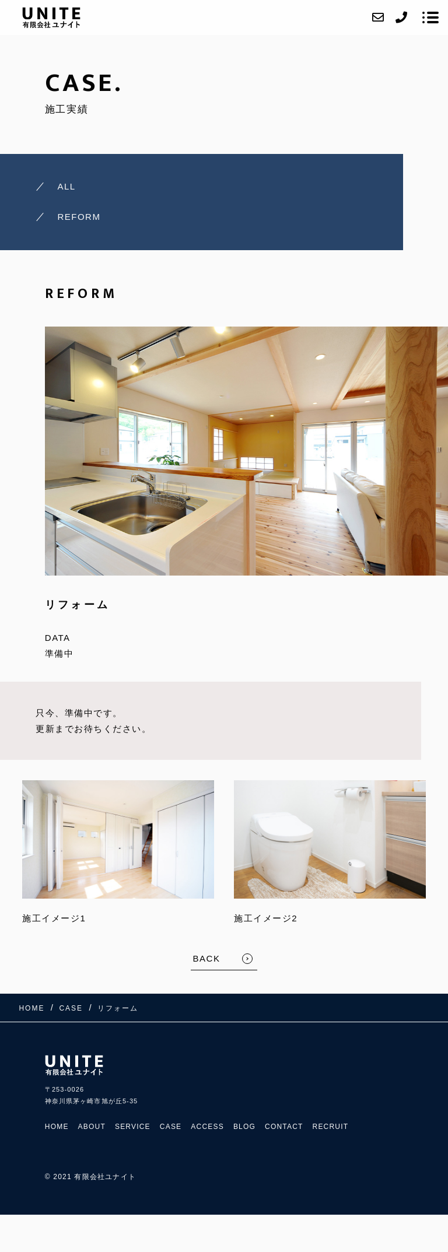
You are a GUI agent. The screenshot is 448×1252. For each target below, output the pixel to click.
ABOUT (92, 1127)
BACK (206, 958)
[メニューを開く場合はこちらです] (430, 17)
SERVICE (132, 1127)
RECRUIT (331, 1127)
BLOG (244, 1127)
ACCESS (207, 1127)
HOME (57, 1127)
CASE (170, 1127)
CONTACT (284, 1127)
